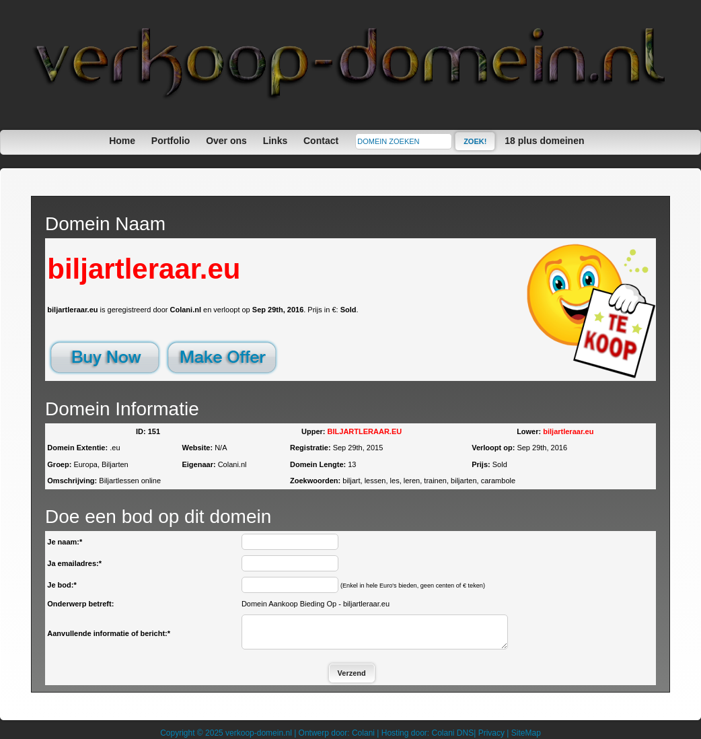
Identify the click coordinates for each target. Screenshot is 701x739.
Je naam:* (64, 542)
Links (275, 140)
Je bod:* (61, 585)
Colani (363, 733)
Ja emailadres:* (74, 563)
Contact (320, 140)
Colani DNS (452, 733)
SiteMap (526, 733)
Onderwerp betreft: (80, 604)
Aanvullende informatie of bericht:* (108, 633)
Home (122, 140)
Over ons (226, 140)
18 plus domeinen (544, 140)
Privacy (491, 733)
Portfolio (170, 140)
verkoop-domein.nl (258, 733)
